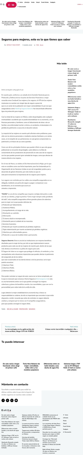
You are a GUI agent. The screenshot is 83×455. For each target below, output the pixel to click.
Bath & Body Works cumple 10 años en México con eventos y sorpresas (52, 446)
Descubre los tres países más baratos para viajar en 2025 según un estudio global (51, 432)
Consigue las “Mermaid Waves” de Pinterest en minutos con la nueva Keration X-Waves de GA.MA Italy (51, 439)
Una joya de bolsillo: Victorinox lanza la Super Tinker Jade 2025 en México (31, 436)
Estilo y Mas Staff (13, 45)
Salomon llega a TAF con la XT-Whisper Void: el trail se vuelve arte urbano (57, 23)
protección (23, 309)
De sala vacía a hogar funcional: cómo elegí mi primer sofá (9, 23)
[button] (3, 4)
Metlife (17, 109)
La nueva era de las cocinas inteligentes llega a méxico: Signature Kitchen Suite (30, 423)
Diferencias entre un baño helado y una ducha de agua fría (41, 23)
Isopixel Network (66, 453)
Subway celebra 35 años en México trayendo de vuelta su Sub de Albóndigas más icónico (30, 416)
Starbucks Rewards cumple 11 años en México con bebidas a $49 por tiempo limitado (74, 24)
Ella (41, 45)
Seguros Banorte (27, 109)
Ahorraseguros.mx (42, 279)
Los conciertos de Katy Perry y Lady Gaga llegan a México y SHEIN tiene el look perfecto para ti (51, 424)
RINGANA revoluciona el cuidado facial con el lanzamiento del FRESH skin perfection (51, 416)
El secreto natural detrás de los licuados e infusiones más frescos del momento (31, 443)
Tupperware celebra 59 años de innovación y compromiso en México (30, 430)
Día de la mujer (12, 309)
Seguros (32, 309)
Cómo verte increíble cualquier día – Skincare (61, 330)
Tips (37, 45)
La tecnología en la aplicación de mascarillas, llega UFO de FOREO (19, 330)
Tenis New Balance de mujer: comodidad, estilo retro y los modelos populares (25, 23)
